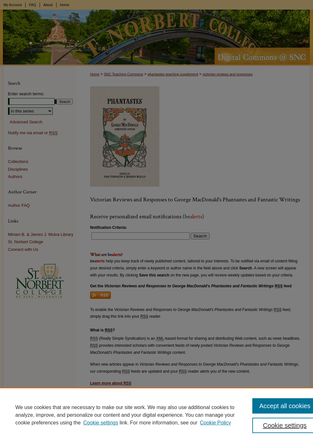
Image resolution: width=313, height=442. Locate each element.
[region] (156, 415)
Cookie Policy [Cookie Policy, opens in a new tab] (215, 422)
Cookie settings (100, 422)
